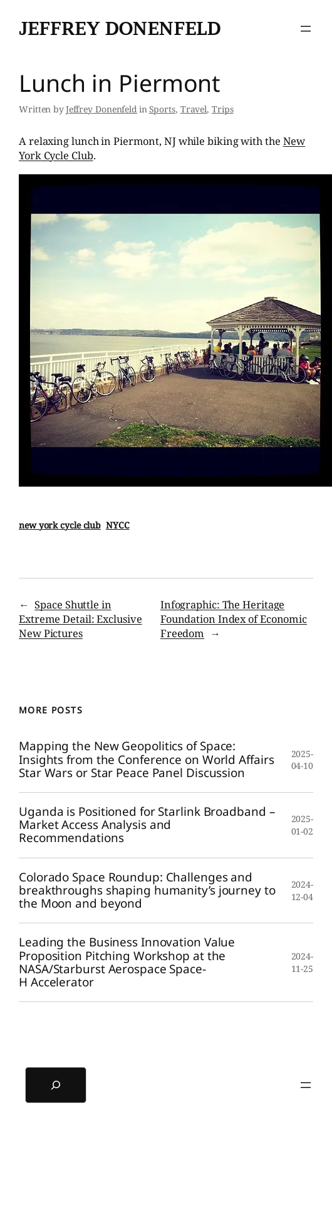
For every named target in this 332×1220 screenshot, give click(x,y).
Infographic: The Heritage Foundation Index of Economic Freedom (233, 618)
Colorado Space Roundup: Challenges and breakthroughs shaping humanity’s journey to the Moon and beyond (147, 891)
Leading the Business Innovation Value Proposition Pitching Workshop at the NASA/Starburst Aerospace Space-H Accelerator (127, 962)
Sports (162, 109)
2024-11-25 (302, 962)
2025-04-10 (302, 760)
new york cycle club (60, 525)
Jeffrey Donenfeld (119, 28)
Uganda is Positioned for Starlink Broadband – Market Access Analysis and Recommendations (147, 825)
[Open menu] (305, 28)
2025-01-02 (302, 825)
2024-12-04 (302, 890)
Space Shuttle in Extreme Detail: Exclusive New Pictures (80, 618)
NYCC (118, 525)
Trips (223, 109)
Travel (193, 109)
